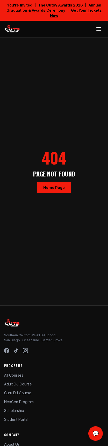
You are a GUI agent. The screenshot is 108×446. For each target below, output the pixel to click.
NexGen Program (19, 401)
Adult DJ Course (18, 384)
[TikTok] (16, 350)
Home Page (54, 187)
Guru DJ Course (17, 393)
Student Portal (16, 419)
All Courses (13, 375)
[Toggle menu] (98, 29)
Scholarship (14, 410)
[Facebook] (6, 350)
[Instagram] (25, 350)
